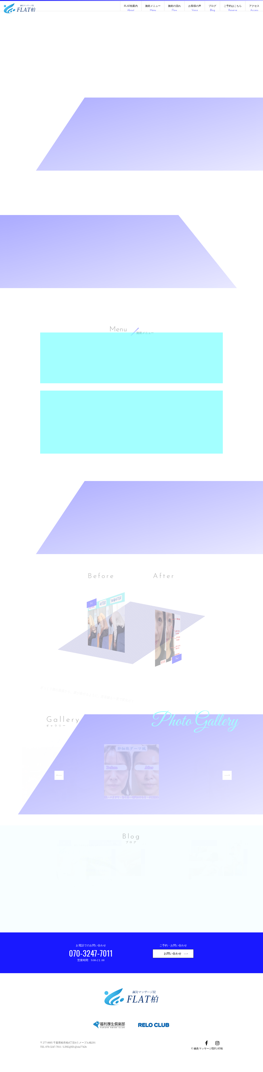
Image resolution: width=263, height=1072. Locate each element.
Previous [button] (63, 784)
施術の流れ (174, 8)
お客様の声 (194, 8)
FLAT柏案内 (131, 8)
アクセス (254, 8)
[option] (131, 784)
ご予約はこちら (233, 8)
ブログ (212, 8)
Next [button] (231, 784)
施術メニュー (153, 8)
